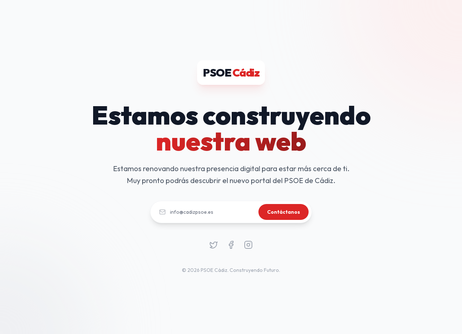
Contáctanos (283, 212)
